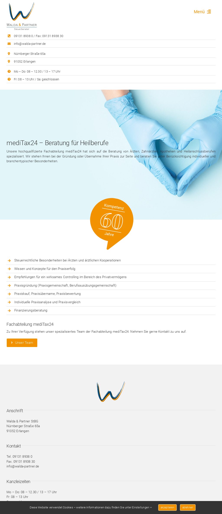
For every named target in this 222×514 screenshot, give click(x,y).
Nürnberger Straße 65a (30, 53)
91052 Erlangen (25, 61)
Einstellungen (142, 507)
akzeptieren (167, 507)
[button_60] (115, 200)
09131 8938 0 (23, 36)
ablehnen (187, 507)
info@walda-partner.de (30, 43)
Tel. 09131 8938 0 (19, 457)
